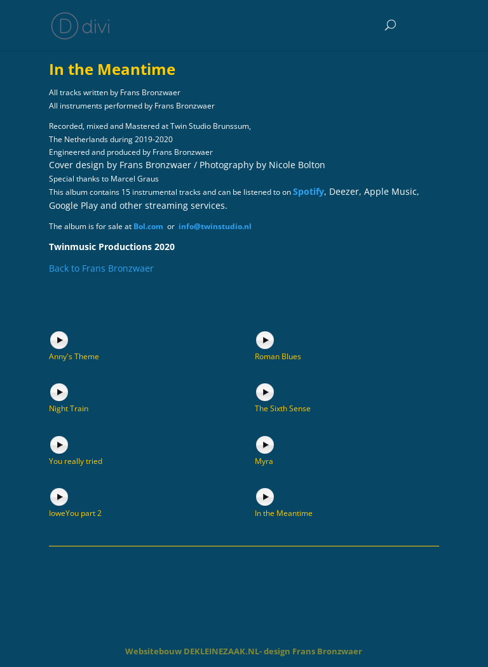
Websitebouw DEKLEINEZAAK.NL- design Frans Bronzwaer (243, 651)
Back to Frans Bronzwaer (101, 268)
